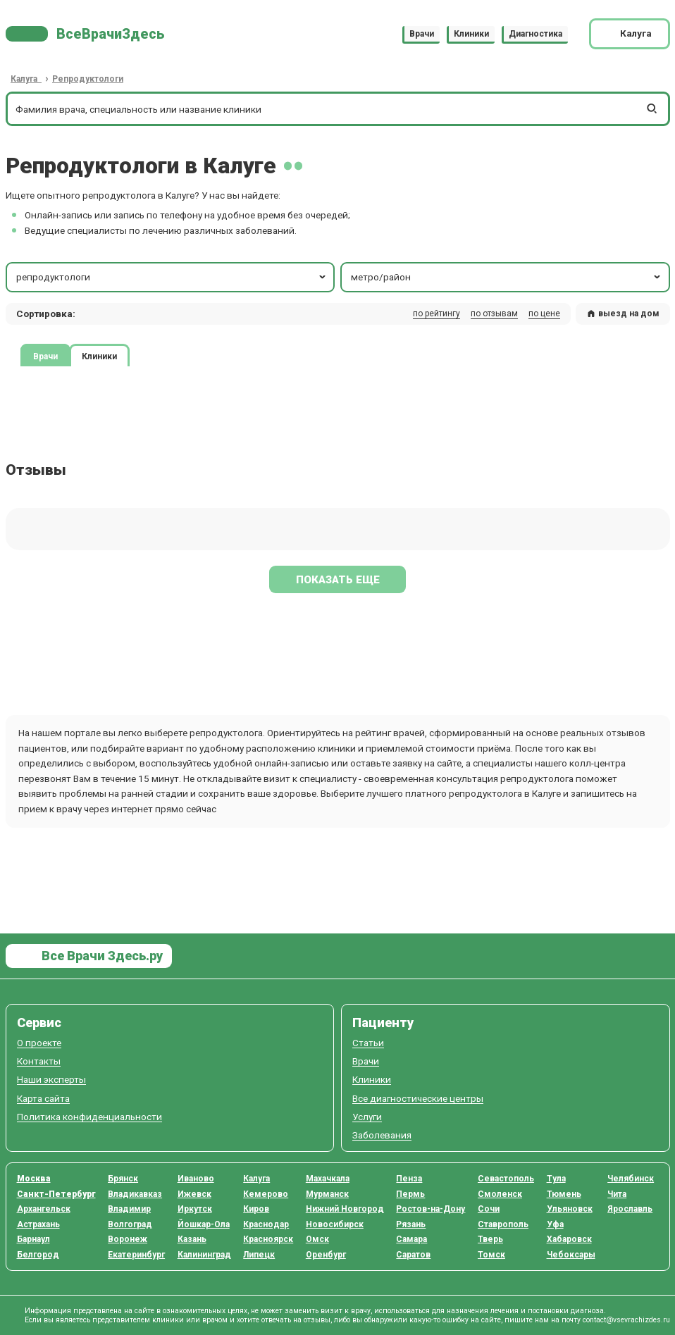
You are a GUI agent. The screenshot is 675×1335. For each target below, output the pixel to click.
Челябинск (630, 1179)
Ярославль (629, 1209)
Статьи (368, 1043)
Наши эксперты (51, 1079)
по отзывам (494, 313)
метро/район (506, 276)
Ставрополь (503, 1224)
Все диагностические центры (417, 1098)
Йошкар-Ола (204, 1224)
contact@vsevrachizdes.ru (626, 1319)
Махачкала (327, 1179)
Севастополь (506, 1179)
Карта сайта (43, 1098)
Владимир (129, 1209)
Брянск (123, 1179)
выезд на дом (622, 313)
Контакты (39, 1061)
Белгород (38, 1255)
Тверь (490, 1239)
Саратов (413, 1255)
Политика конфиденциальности (89, 1117)
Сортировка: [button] (45, 313)
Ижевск (194, 1194)
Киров (256, 1209)
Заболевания (381, 1135)
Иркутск (195, 1209)
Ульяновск (570, 1209)
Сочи (489, 1209)
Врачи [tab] (45, 356)
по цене (544, 313)
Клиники (471, 34)
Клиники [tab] (99, 356)
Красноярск (268, 1239)
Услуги (367, 1117)
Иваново (196, 1179)
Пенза (409, 1179)
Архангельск (43, 1209)
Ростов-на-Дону (430, 1209)
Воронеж (127, 1239)
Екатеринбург (136, 1255)
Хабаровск (569, 1239)
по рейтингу (436, 313)
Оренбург (326, 1255)
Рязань (411, 1224)
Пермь (410, 1194)
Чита (616, 1194)
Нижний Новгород (345, 1209)
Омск (317, 1239)
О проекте (39, 1043)
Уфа (555, 1224)
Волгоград (130, 1224)
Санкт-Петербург (56, 1194)
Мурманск (327, 1194)
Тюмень (564, 1194)
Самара (411, 1239)
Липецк (259, 1255)
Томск (491, 1255)
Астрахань (38, 1224)
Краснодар (266, 1224)
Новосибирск (335, 1224)
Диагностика (535, 34)
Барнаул (33, 1239)
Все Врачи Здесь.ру (101, 955)
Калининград (204, 1255)
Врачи (421, 34)
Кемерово (265, 1194)
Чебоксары (571, 1255)
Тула (556, 1179)
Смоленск (500, 1194)
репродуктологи (172, 276)
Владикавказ (135, 1194)
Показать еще (338, 579)
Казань (192, 1239)
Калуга (256, 1179)
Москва (34, 1179)
